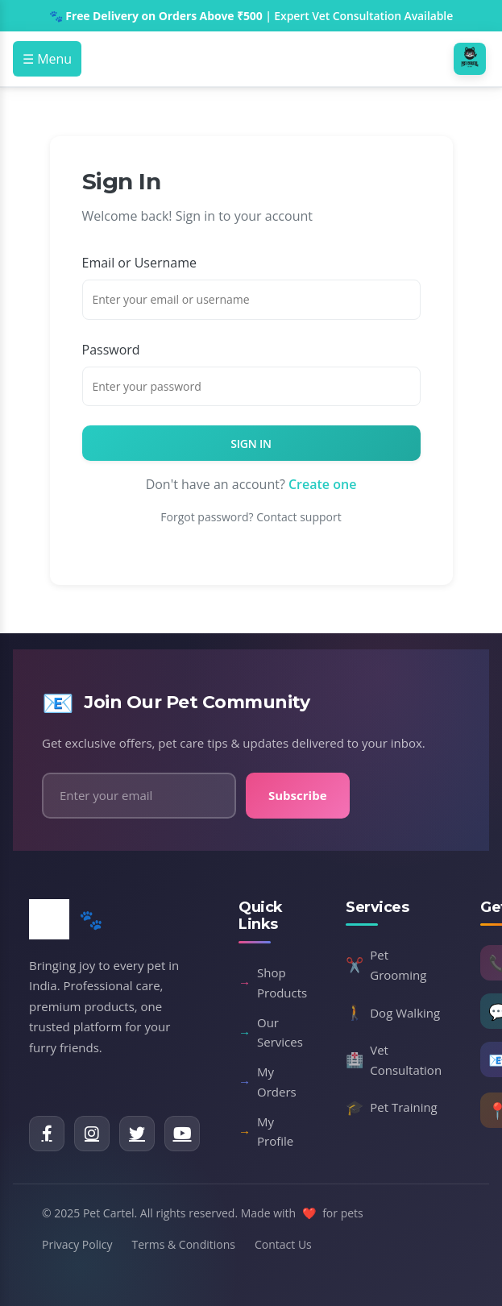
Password (111, 350)
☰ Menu (47, 59)
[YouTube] (182, 1133)
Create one (322, 484)
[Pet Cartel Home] (471, 59)
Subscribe (297, 795)
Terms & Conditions (183, 1244)
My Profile (266, 1131)
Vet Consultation (394, 1060)
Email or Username (139, 263)
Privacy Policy (77, 1244)
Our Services (271, 1032)
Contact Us (283, 1244)
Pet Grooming (386, 965)
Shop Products (273, 982)
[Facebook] (46, 1133)
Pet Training (392, 1108)
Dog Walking (393, 1013)
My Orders (268, 1081)
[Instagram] (92, 1133)
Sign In (251, 443)
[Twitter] (137, 1133)
